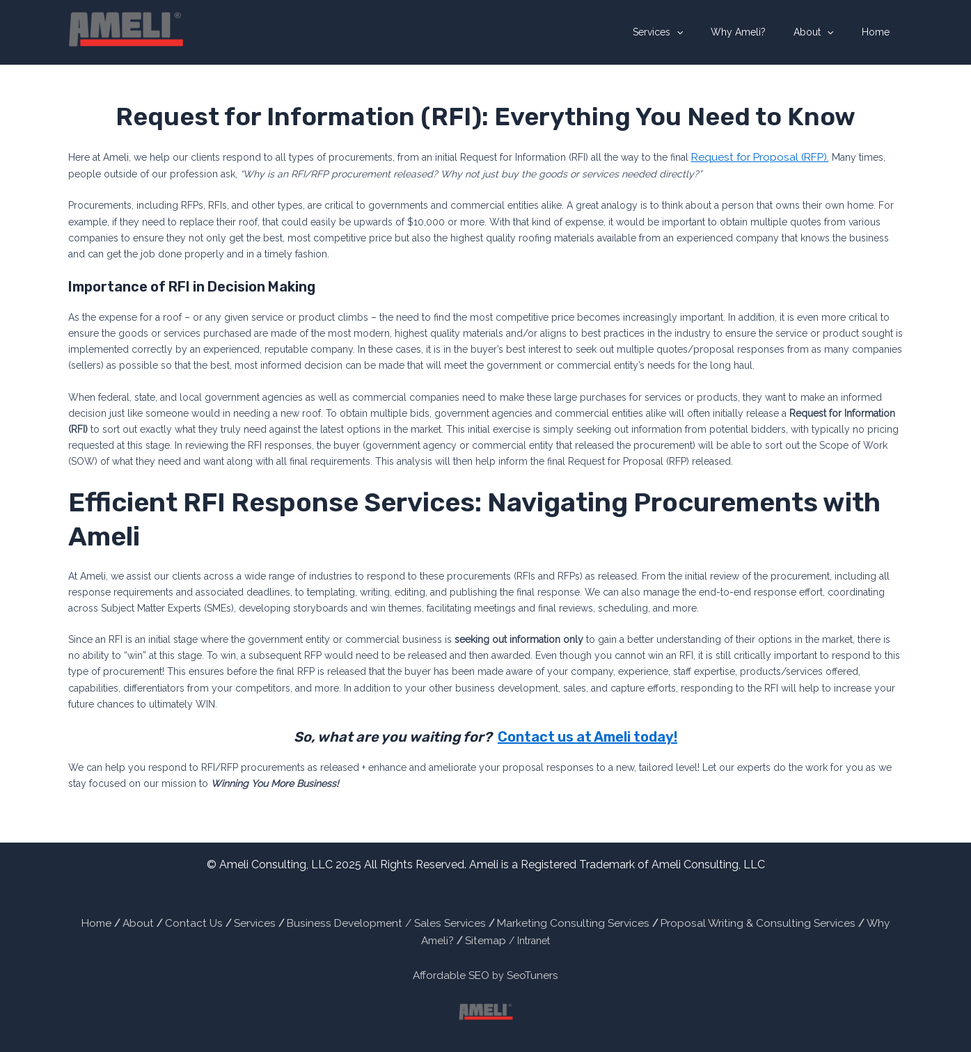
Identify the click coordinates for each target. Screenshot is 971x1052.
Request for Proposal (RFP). (752, 155)
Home (880, 32)
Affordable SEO (453, 969)
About (826, 32)
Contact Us (176, 920)
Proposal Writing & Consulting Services (686, 920)
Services (687, 32)
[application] (706, 32)
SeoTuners (528, 969)
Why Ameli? (759, 32)
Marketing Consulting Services (519, 920)
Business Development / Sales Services (350, 920)
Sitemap (871, 920)
